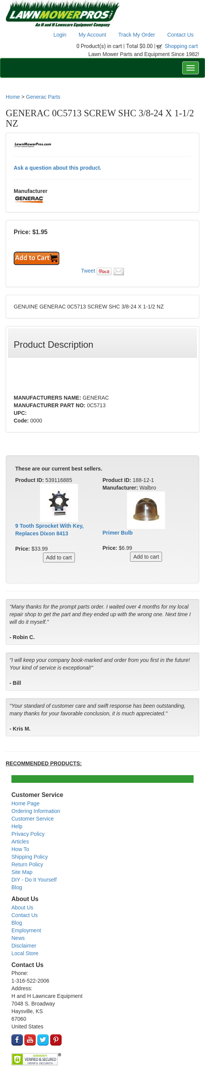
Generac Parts (43, 97)
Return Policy (27, 864)
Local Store (24, 953)
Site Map (21, 872)
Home (13, 97)
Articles (20, 841)
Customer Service (32, 819)
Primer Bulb (118, 533)
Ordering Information (35, 811)
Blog (16, 887)
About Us (22, 907)
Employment (26, 930)
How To (20, 849)
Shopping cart (181, 46)
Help (16, 826)
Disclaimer (23, 946)
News (18, 938)
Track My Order (136, 35)
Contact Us (180, 35)
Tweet (88, 271)
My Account (92, 35)
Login (59, 35)
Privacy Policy (27, 834)
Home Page (25, 803)
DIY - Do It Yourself (34, 880)
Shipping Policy (29, 857)
